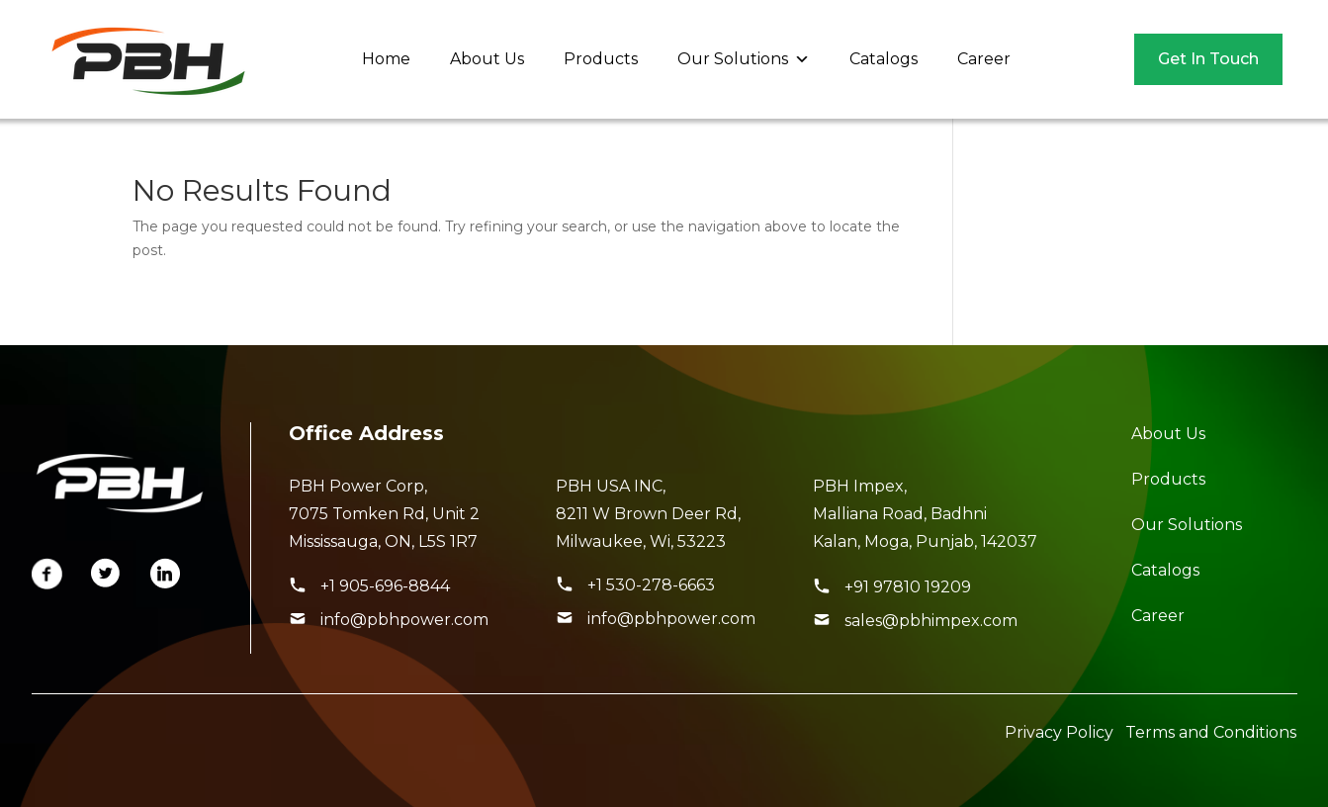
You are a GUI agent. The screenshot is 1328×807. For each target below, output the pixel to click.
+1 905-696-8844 (385, 586)
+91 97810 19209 (907, 587)
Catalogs (883, 58)
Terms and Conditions (1210, 732)
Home (386, 58)
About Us (487, 58)
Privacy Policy (1059, 732)
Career (984, 58)
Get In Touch (1208, 58)
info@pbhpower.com (404, 619)
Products (601, 58)
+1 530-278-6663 (651, 585)
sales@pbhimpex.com (931, 620)
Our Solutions (743, 59)
